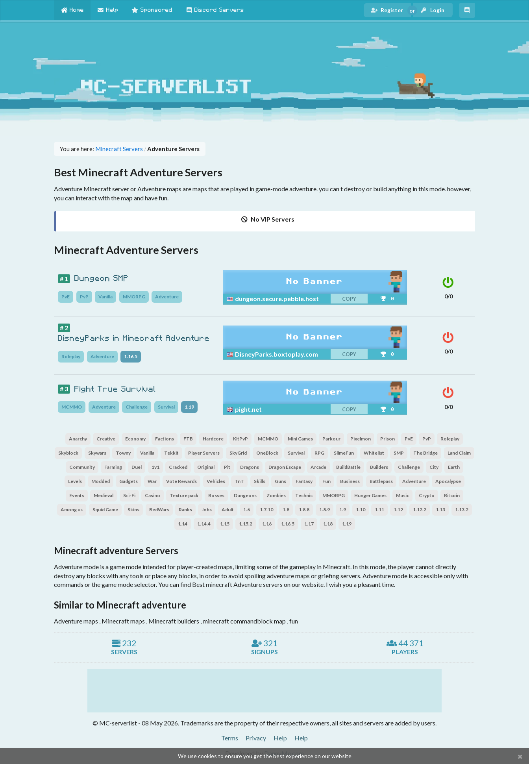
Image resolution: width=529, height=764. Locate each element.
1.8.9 (324, 509)
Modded (100, 481)
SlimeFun (344, 453)
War (152, 481)
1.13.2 (461, 509)
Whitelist (374, 453)
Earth (454, 467)
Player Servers (204, 453)
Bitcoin (452, 495)
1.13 (440, 509)
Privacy (256, 738)
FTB (188, 439)
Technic (304, 495)
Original (206, 467)
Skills (259, 481)
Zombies (276, 495)
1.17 (309, 524)
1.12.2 (419, 509)
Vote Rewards (181, 481)
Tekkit (171, 453)
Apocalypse (448, 481)
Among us (72, 509)
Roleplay (70, 356)
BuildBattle (348, 467)
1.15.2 (245, 524)
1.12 (398, 509)
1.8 (286, 509)
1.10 (360, 509)
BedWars (159, 509)
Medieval (103, 495)
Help (280, 738)
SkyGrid (238, 453)
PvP (84, 297)
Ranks (185, 509)
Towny (123, 453)
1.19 (189, 407)
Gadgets (128, 481)
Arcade (318, 467)
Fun (326, 481)
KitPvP (240, 439)
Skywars (97, 453)
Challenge (137, 407)
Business (350, 481)
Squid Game (105, 509)
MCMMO (71, 407)
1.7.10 (266, 509)
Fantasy (304, 481)
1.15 (224, 524)
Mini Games (300, 439)
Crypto (427, 495)
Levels (75, 481)
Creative (105, 439)
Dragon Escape (284, 467)
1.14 (182, 524)
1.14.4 (204, 524)
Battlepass (381, 481)
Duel (136, 467)
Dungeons (245, 495)
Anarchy (78, 439)
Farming (113, 467)
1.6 (246, 509)
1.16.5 (130, 356)
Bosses (216, 495)
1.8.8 (304, 509)
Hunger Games (370, 495)
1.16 (267, 524)
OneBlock (267, 453)
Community (82, 467)
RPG (319, 453)
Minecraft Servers (119, 149)
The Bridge (425, 453)
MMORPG (134, 297)
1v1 (155, 467)
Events (76, 495)
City (433, 467)
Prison (387, 439)
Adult (228, 509)
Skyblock (68, 453)
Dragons (249, 467)
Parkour (331, 439)
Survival (166, 407)
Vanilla (105, 297)
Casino (152, 495)
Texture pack (184, 495)
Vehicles (216, 481)
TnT (239, 481)
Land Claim (459, 453)
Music (402, 495)
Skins (133, 509)
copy (349, 299)
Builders (379, 467)
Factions (164, 439)
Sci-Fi (129, 495)
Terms (229, 738)
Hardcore (213, 439)
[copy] (332, 298)
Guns (280, 481)
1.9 (342, 509)
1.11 (379, 509)
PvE (65, 297)
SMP (399, 453)
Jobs (207, 509)
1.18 (328, 524)
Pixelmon (360, 439)
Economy (135, 439)
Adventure (167, 297)
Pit (227, 467)
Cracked (178, 467)
